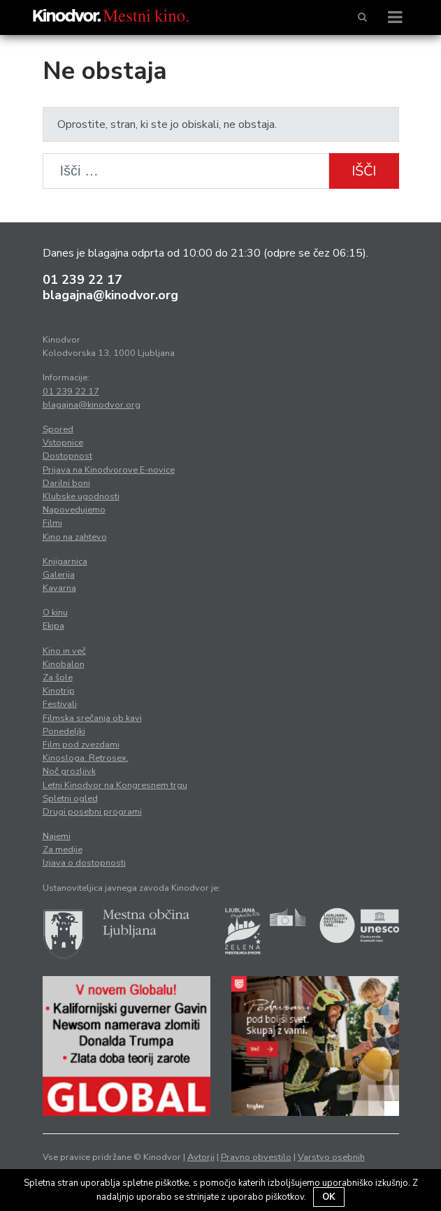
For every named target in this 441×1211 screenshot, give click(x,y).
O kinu (55, 612)
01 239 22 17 (82, 279)
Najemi (57, 836)
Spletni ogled (70, 798)
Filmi (52, 523)
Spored (58, 429)
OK (328, 1197)
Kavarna (59, 588)
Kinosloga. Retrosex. (86, 758)
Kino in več (64, 651)
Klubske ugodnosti (81, 496)
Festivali (60, 704)
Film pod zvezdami (81, 744)
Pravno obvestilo (256, 1157)
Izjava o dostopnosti (84, 863)
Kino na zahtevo (75, 537)
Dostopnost (67, 456)
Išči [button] (364, 171)
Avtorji (201, 1157)
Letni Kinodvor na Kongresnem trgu (115, 785)
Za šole (58, 677)
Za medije (62, 849)
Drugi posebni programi (92, 811)
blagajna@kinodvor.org (110, 295)
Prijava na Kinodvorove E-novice (109, 470)
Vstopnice (63, 442)
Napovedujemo (74, 509)
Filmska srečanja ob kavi (92, 718)
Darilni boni (66, 483)
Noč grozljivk (69, 771)
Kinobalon (64, 664)
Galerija (59, 574)
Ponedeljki (64, 731)
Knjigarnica (65, 561)
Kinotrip (59, 691)
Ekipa (53, 625)
